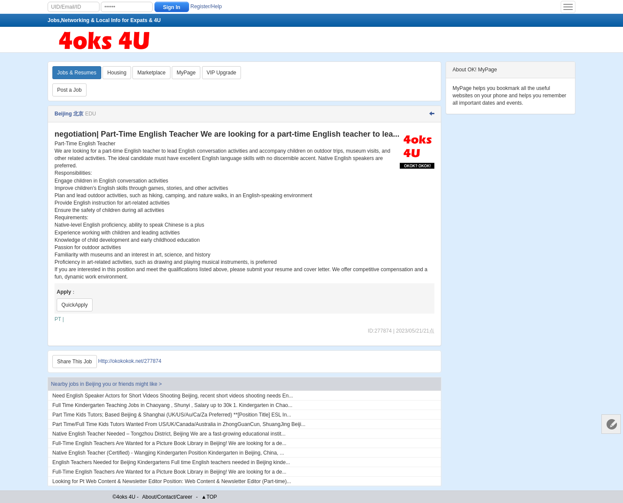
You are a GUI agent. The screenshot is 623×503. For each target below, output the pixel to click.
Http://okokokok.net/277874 (129, 361)
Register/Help (206, 6)
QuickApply (74, 305)
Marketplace (151, 73)
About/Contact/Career (167, 497)
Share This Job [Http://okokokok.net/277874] (74, 362)
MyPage (186, 73)
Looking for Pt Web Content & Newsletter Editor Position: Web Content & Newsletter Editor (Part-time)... (171, 481)
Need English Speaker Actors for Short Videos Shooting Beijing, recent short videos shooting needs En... (172, 396)
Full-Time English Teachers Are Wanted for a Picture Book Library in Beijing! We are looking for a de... (169, 443)
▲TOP (209, 497)
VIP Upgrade (222, 73)
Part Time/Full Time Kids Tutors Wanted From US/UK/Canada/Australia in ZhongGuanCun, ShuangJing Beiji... (178, 424)
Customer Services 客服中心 (611, 424)
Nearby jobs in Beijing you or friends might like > (106, 384)
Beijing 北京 (69, 114)
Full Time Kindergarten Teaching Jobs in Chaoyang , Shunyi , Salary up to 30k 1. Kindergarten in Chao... (172, 405)
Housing (116, 73)
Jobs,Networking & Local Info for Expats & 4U (104, 20)
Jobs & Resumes (76, 73)
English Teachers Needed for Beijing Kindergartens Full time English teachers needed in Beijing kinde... (171, 462)
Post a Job (69, 90)
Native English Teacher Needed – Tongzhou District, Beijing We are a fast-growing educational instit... (169, 434)
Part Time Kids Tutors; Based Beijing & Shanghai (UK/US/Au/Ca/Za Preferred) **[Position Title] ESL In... (171, 415)
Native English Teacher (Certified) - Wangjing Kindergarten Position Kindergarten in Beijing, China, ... (168, 453)
